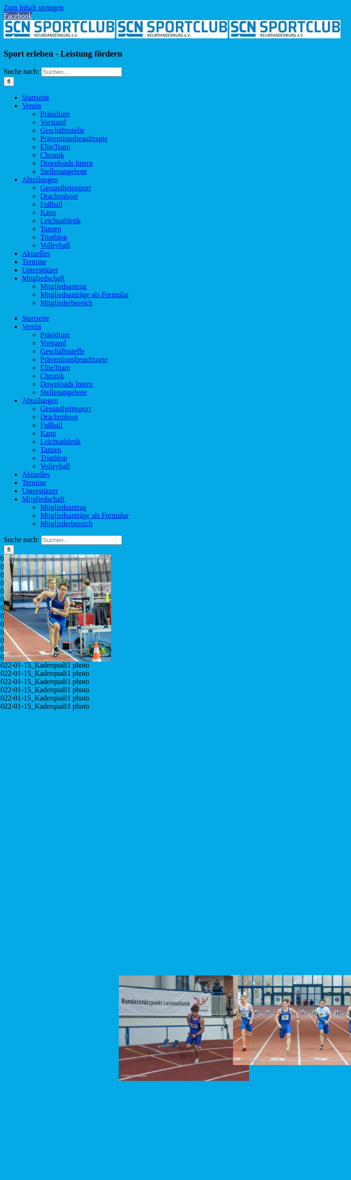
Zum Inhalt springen (34, 7)
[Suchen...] (81, 72)
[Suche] (9, 81)
